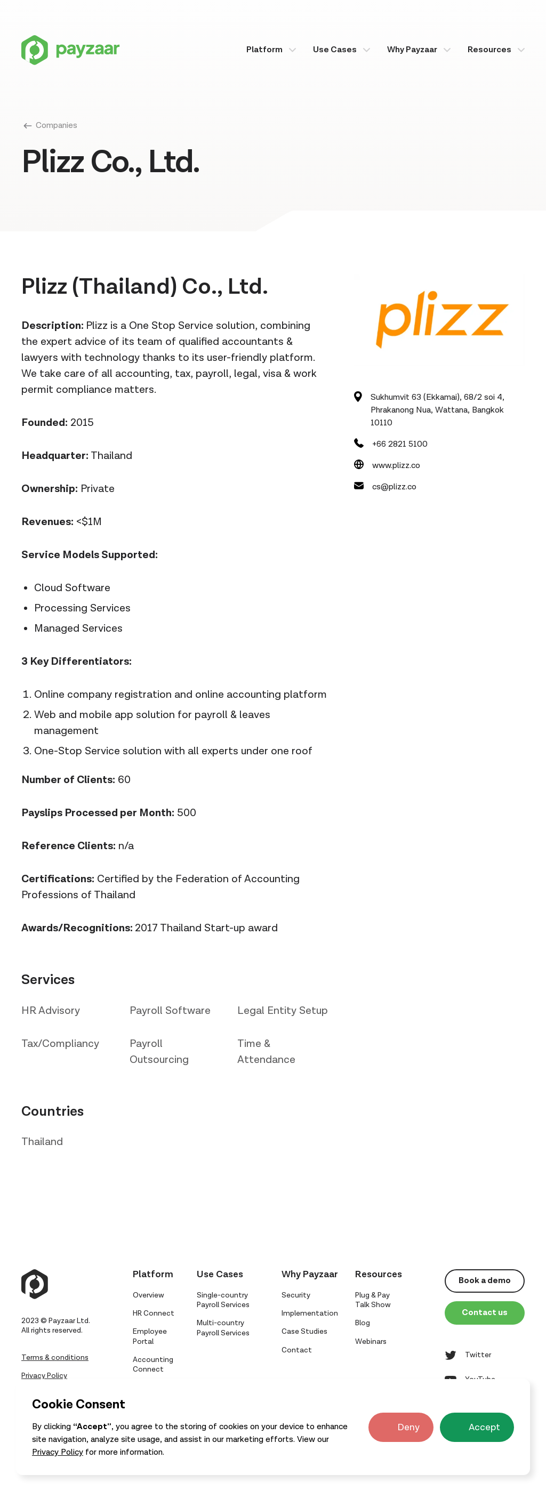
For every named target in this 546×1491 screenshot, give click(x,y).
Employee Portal (150, 1336)
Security (296, 1295)
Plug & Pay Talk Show (373, 1300)
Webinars (371, 1342)
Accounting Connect (153, 1364)
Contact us (485, 1312)
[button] (271, 50)
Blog (362, 1323)
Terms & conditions (55, 1358)
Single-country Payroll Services (223, 1300)
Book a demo (485, 1280)
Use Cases (335, 50)
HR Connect (153, 1313)
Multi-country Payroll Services (223, 1327)
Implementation (310, 1313)
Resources (489, 50)
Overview (148, 1295)
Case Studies (304, 1331)
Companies (56, 125)
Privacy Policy (57, 1452)
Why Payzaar (412, 50)
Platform (264, 50)
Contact (297, 1350)
